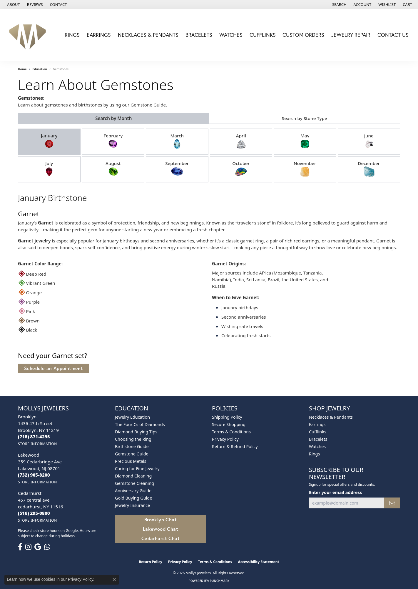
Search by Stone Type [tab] (304, 118)
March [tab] (177, 141)
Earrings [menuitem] (317, 424)
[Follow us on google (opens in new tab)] (37, 546)
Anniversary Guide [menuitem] (133, 490)
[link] (13, 4)
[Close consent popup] (114, 579)
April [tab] (241, 141)
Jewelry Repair (350, 34)
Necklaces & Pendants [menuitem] (331, 417)
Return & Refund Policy (235, 446)
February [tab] (113, 141)
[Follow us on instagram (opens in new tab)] (28, 546)
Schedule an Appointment (53, 368)
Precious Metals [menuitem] (130, 461)
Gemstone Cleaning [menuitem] (134, 483)
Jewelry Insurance (132, 505)
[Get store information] (37, 443)
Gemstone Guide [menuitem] (131, 454)
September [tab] (177, 168)
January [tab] (49, 141)
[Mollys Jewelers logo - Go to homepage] (29, 34)
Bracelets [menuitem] (318, 439)
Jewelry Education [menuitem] (132, 417)
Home (22, 69)
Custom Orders (303, 34)
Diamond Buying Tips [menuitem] (136, 432)
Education (39, 69)
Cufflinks (263, 34)
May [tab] (305, 141)
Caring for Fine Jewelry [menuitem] (137, 468)
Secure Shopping (228, 424)
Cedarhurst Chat (160, 538)
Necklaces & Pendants (148, 34)
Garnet (45, 223)
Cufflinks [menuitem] (317, 432)
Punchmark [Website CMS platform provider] (220, 581)
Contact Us (393, 34)
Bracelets (198, 34)
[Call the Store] (34, 437)
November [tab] (305, 168)
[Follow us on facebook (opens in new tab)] (20, 546)
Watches (231, 34)
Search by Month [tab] (113, 118)
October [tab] (241, 168)
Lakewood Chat (160, 529)
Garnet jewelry (34, 241)
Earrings (99, 34)
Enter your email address (335, 492)
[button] (339, 4)
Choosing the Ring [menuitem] (133, 439)
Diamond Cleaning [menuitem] (133, 476)
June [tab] (369, 141)
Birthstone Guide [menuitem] (132, 446)
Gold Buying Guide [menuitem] (133, 498)
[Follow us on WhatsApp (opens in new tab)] (47, 546)
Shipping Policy (227, 417)
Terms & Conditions (231, 432)
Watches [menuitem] (317, 446)
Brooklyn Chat (160, 519)
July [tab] (49, 168)
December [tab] (369, 168)
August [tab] (113, 168)
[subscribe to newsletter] (392, 503)
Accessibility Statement (258, 561)
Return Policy (150, 561)
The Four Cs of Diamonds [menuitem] (140, 424)
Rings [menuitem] (314, 454)
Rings (72, 34)
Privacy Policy (225, 439)
